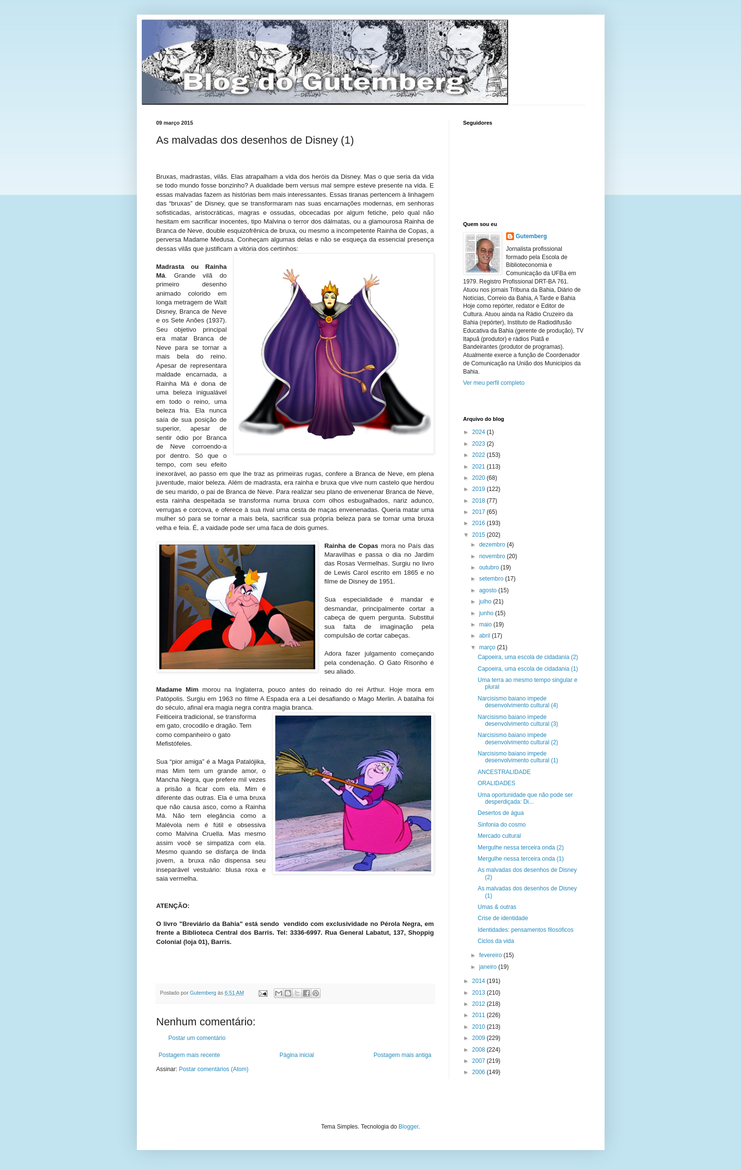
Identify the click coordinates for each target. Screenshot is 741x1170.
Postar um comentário (197, 1038)
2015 (479, 534)
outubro (489, 567)
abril (485, 635)
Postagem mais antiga (403, 1055)
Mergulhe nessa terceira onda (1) (520, 858)
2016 (479, 523)
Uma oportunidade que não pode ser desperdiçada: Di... (524, 798)
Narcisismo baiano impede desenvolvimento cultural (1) (517, 757)
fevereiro (491, 955)
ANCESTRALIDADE (504, 772)
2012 (479, 1003)
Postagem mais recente (189, 1055)
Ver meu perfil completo (494, 382)
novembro (493, 556)
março (488, 647)
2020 (479, 477)
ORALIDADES (496, 783)
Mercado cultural (499, 835)
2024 (479, 432)
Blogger (408, 1126)
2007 (479, 1060)
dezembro (493, 544)
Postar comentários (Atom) (213, 1069)
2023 (479, 443)
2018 (479, 500)
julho (486, 601)
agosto (488, 590)
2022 (479, 455)
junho (487, 613)
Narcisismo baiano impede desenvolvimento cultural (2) (517, 738)
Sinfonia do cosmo (501, 824)
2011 (479, 1015)
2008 (479, 1049)
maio (486, 624)
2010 (479, 1026)
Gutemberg (531, 236)
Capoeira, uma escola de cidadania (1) (527, 668)
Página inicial (297, 1055)
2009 (479, 1038)
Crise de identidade (502, 918)
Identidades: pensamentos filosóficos (525, 929)
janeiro (488, 966)
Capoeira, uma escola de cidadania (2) (527, 657)
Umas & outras (496, 907)
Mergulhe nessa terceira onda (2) (520, 847)
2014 (479, 981)
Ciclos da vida (495, 941)
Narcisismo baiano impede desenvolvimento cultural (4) (517, 702)
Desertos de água (500, 813)
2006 (479, 1072)
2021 (479, 466)
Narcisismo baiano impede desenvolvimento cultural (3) (517, 720)
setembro (492, 578)
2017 (479, 512)
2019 (479, 489)
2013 (479, 992)
